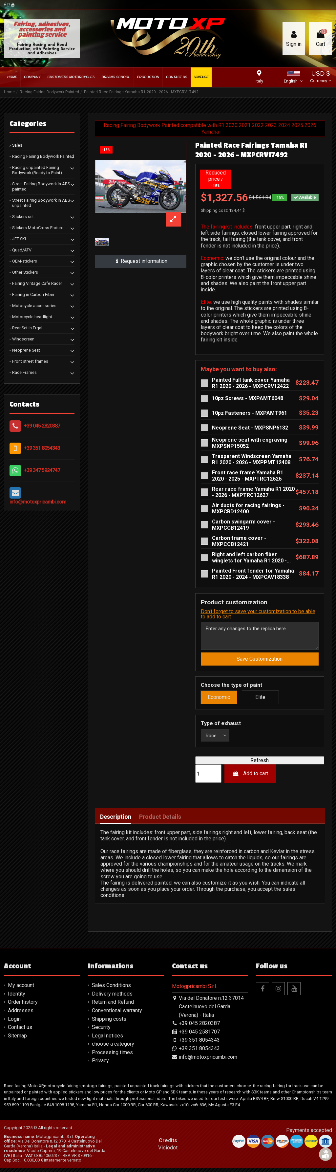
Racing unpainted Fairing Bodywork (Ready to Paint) (37, 170)
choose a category (113, 1048)
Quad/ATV (22, 249)
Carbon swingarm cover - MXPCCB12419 (243, 525)
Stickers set (23, 216)
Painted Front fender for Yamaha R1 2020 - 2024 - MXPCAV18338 (253, 574)
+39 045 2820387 (42, 426)
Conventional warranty (117, 1014)
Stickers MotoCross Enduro (38, 227)
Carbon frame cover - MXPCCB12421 (239, 541)
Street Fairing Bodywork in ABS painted (41, 186)
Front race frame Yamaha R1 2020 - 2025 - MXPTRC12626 (247, 475)
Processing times (112, 1056)
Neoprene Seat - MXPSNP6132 (250, 428)
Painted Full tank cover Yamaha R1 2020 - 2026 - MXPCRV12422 (251, 383)
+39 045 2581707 (199, 1036)
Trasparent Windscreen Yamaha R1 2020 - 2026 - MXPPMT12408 (251, 459)
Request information (140, 261)
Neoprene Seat (26, 350)
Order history (23, 1006)
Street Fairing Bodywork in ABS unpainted (41, 203)
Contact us (20, 1031)
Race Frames (24, 372)
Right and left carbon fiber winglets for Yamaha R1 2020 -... (251, 557)
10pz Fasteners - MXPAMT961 (249, 413)
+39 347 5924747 (42, 470)
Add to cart (250, 778)
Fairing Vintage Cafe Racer (37, 283)
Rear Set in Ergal (27, 327)
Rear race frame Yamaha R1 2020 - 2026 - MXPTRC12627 (253, 492)
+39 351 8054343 (42, 448)
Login (14, 1023)
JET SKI (19, 238)
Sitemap (17, 1039)
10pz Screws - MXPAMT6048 (247, 398)
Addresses (20, 1014)
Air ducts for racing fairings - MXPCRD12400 (248, 508)
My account (21, 989)
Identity (16, 998)
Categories (28, 123)
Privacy (100, 1065)
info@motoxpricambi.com (38, 502)
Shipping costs (109, 1023)
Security (101, 1031)
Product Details (160, 820)
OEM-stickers (24, 261)
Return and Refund (113, 1006)
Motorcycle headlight (32, 316)
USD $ (320, 77)
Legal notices (107, 1039)
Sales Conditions (111, 989)
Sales (17, 145)
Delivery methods (112, 998)
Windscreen (23, 339)
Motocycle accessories (34, 305)
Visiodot (168, 1151)
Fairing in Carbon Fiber (33, 294)
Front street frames (30, 361)
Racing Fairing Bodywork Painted (43, 156)
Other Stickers (25, 272)
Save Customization (260, 661)
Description (115, 820)
